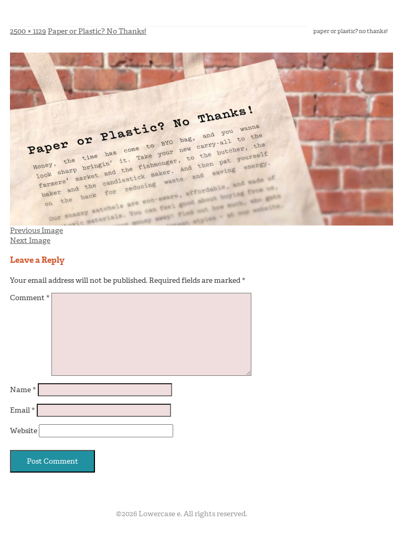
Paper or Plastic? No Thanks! (97, 31)
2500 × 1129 (28, 31)
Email (22, 410)
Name (23, 390)
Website (23, 431)
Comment (30, 298)
